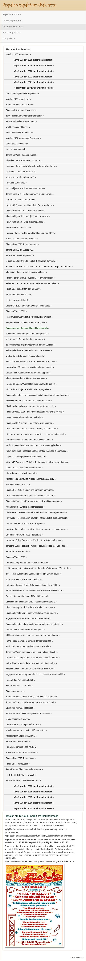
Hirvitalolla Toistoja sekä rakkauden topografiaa (27, 389)
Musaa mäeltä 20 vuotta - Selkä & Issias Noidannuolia (30, 261)
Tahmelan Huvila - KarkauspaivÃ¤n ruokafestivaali (29, 194)
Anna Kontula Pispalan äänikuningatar (23, 769)
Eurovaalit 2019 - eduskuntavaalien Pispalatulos (28, 306)
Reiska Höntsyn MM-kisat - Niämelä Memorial (27, 596)
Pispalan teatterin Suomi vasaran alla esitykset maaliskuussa (34, 590)
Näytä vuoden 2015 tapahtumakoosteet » (34, 808)
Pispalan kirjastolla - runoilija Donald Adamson (27, 216)
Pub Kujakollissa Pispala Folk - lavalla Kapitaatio (28, 350)
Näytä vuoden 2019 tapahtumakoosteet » (34, 786)
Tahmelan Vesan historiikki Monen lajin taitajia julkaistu (31, 652)
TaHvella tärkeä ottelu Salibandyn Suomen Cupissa (29, 345)
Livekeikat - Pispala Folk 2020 (19, 171)
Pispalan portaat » (12, 14)
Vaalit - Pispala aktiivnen (17, 127)
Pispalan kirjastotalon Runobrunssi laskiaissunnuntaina (31, 613)
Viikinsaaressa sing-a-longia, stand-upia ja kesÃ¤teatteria (32, 657)
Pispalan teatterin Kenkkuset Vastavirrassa (25, 378)
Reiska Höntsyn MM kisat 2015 (20, 775)
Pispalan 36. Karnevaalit (17, 551)
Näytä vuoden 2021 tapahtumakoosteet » (34, 82)
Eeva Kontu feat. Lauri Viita (18, 685)
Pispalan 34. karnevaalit (17, 764)
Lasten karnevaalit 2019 (17, 300)
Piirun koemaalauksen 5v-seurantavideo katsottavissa (30, 361)
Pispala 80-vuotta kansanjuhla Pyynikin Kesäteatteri (29, 495)
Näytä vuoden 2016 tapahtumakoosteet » (34, 803)
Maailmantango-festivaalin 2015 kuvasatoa (25, 730)
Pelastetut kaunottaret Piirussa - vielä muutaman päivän (31, 283)
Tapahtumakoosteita (13, 26)
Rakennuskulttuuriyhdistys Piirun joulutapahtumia (28, 317)
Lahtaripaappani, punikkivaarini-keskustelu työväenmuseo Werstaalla (37, 568)
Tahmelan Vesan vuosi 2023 (19, 104)
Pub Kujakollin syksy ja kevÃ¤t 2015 (22, 724)
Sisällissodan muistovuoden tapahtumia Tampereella (30, 406)
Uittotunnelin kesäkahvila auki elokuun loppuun (27, 373)
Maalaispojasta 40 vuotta (17, 719)
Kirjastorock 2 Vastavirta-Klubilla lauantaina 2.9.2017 (30, 479)
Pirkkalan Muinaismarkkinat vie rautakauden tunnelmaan (32, 635)
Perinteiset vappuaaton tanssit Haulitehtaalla (26, 563)
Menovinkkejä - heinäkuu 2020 (20, 177)
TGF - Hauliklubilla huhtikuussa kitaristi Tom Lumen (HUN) (32, 574)
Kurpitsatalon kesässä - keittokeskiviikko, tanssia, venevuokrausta (36, 529)
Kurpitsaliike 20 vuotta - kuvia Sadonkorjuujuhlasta (29, 367)
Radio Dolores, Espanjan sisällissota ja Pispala (27, 646)
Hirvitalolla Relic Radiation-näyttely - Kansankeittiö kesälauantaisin (36, 518)
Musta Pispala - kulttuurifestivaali (21, 238)
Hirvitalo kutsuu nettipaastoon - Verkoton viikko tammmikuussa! (35, 434)
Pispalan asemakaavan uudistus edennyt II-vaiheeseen (31, 428)
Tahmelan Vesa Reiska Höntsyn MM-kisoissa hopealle (31, 696)
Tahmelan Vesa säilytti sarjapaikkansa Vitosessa (28, 713)
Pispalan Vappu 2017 (15, 557)
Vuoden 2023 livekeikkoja (17, 99)
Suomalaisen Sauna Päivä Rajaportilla (23, 535)
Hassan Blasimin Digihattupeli (19, 680)
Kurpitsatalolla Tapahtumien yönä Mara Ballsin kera (29, 669)
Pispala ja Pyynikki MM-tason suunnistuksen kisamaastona (33, 501)
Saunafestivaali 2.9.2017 (17, 484)
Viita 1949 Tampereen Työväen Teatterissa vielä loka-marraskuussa (37, 462)
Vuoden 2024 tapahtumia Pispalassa (23, 138)
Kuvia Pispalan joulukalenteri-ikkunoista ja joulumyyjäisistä (33, 445)
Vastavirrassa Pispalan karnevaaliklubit (24, 417)
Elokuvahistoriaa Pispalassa (19, 132)
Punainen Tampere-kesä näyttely (21, 747)
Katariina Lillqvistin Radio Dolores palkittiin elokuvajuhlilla (32, 585)
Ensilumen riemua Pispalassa (19, 708)
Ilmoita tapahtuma (12, 32)
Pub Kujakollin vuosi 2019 (17, 227)
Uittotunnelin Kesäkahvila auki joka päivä (24, 523)
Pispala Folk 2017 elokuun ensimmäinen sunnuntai (29, 490)
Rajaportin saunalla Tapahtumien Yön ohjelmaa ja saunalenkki (34, 674)
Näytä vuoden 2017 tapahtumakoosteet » (34, 797)
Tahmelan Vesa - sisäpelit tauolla (21, 155)
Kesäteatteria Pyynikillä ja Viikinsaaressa (25, 507)
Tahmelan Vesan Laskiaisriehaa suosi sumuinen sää (30, 702)
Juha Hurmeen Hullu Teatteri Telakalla (23, 579)
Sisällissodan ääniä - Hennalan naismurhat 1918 (28, 400)
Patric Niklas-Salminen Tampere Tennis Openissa (29, 641)
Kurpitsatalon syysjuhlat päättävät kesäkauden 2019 (30, 233)
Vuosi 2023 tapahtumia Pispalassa (21, 93)
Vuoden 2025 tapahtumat (17, 54)
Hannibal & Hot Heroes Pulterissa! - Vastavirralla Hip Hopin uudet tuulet (38, 266)
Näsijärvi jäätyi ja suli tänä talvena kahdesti (25, 188)
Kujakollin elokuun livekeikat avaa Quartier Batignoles (30, 663)
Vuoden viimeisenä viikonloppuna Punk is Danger (28, 440)
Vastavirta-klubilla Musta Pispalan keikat (24, 356)
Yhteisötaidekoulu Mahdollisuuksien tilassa (25, 272)
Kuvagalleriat (9, 38)
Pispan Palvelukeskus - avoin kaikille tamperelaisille (29, 278)
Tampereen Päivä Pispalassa (19, 255)
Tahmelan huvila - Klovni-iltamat (20, 121)
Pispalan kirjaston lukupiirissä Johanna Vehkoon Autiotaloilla (33, 624)
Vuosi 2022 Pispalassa (16, 144)
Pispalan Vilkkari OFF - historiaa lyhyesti (24, 210)
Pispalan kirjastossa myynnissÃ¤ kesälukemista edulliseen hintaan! (36, 395)
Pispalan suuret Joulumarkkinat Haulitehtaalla (27, 328)
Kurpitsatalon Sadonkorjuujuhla (20, 736)
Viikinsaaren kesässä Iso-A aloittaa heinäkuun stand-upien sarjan (36, 512)
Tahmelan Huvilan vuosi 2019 (19, 250)
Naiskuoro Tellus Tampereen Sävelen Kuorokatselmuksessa (33, 540)
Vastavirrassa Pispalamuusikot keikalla (23, 467)
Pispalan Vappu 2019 (15, 311)
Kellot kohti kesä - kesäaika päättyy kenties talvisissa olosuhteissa (36, 451)
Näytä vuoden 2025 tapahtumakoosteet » (34, 60)
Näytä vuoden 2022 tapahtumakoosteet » (34, 77)
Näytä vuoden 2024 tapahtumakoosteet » (34, 65)
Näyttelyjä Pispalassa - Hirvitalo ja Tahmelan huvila (29, 205)
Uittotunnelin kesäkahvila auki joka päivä (24, 629)
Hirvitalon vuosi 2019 (15, 183)
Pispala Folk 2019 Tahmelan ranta (21, 244)
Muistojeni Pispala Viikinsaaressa (21, 752)
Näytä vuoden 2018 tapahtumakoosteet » (34, 792)
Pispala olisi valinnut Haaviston (20, 110)
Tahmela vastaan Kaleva (17, 741)
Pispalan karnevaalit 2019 (17, 294)
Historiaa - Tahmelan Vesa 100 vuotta (23, 160)
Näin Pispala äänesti (15, 149)
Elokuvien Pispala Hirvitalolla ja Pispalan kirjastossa (29, 607)
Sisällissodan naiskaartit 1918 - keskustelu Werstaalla (30, 602)
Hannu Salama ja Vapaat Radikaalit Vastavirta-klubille (30, 384)
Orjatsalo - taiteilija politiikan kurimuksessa (25, 456)
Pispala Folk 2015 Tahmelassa (20, 758)
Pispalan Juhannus (14, 691)
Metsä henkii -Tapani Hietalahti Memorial (24, 339)
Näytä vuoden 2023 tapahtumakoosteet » (34, 71)
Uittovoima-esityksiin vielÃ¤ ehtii (20, 473)
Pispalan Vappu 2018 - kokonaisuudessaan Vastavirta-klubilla (34, 412)
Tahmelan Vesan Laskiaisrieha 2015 (22, 780)
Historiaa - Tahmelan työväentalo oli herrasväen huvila (31, 166)
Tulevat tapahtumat (12, 20)
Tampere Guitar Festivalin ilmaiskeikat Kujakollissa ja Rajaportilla (35, 546)
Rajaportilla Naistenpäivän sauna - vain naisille (27, 618)
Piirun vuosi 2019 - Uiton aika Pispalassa (24, 222)
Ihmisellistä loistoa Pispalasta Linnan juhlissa (26, 334)
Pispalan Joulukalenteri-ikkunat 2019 (23, 289)
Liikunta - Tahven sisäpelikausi (20, 199)
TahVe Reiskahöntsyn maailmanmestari (24, 116)
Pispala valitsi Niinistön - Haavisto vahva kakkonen (29, 423)
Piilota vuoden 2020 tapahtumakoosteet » (34, 88)
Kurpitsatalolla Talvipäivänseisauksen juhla (25, 322)
